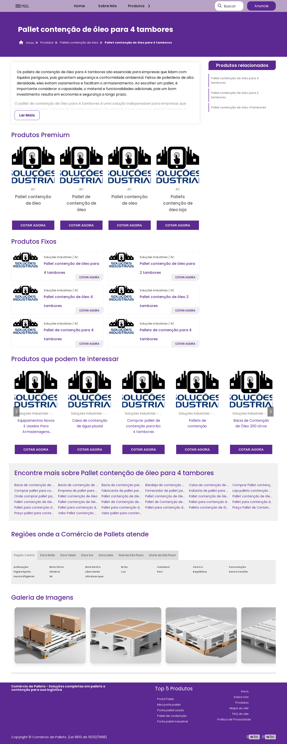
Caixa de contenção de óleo (211, 485)
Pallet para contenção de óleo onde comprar (137, 507)
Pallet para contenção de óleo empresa (45, 507)
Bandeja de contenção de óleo (169, 485)
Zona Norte (47, 555)
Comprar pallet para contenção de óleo (45, 490)
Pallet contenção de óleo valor (82, 502)
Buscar (230, 6)
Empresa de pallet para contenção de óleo (91, 490)
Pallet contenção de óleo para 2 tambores (235, 95)
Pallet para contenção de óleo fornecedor (91, 507)
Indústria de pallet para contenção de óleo (222, 490)
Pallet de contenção (172, 716)
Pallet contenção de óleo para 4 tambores (235, 80)
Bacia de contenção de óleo (36, 485)
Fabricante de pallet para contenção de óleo (137, 490)
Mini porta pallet (168, 704)
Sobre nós (241, 697)
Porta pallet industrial (172, 721)
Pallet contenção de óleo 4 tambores (238, 107)
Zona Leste (105, 555)
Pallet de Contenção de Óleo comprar (175, 502)
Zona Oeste (68, 555)
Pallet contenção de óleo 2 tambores (131, 496)
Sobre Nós (107, 6)
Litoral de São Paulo (162, 555)
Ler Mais (27, 115)
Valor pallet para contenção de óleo (130, 513)
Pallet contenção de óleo (78, 496)
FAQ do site (240, 714)
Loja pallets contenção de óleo (257, 490)
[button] (270, 412)
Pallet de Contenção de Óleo (124, 502)
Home (79, 6)
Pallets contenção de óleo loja (212, 507)
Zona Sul (87, 555)
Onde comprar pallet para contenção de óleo (50, 496)
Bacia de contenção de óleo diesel (85, 485)
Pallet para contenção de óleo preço (174, 507)
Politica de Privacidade (234, 719)
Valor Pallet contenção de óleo (82, 513)
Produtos (140, 6)
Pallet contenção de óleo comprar (216, 496)
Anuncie (261, 6)
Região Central (24, 555)
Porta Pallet (165, 699)
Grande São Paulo (131, 555)
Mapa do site (239, 708)
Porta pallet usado (170, 710)
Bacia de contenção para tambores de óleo (136, 485)
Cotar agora (33, 225)
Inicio (245, 691)
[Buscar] (219, 6)
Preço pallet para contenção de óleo (43, 513)
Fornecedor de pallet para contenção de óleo (181, 490)
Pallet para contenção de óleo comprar (220, 502)
